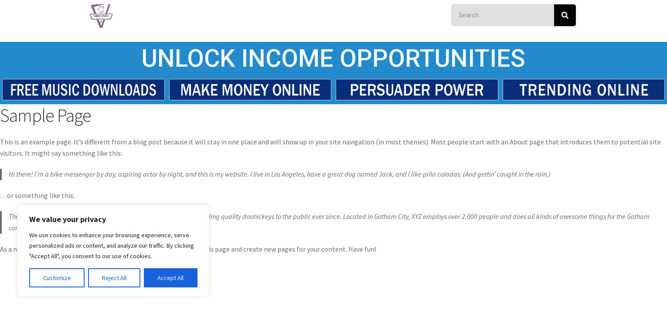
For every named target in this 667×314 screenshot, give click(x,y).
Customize (57, 278)
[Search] (565, 15)
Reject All (114, 278)
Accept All (170, 278)
